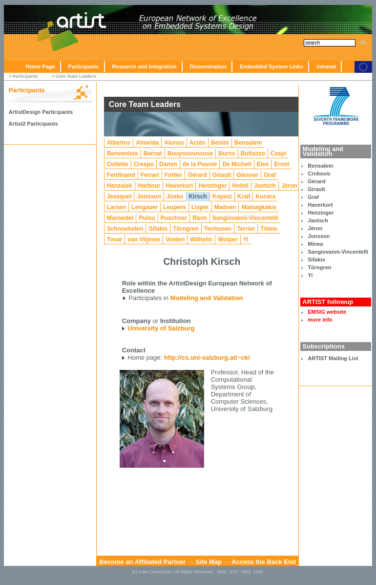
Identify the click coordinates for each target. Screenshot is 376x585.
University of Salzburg (160, 328)
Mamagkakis (258, 207)
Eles (263, 164)
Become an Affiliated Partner (142, 561)
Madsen (225, 207)
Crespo (144, 164)
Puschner (174, 218)
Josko (175, 196)
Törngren (319, 267)
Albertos (119, 142)
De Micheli (236, 164)
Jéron (315, 228)
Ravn (199, 218)
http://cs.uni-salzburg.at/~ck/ (207, 357)
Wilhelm (201, 239)
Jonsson (319, 236)
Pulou (147, 218)
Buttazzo (253, 153)
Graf (313, 197)
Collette (117, 164)
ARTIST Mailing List (333, 358)
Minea (315, 244)
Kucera (265, 196)
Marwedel (120, 218)
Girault (316, 189)
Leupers (174, 207)
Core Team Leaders (76, 76)
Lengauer (144, 207)
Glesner (247, 175)
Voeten (175, 239)
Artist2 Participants (33, 124)
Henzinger (321, 213)
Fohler (174, 175)
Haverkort (320, 205)
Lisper (200, 207)
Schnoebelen (125, 228)
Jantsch (318, 220)
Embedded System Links (271, 66)
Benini (220, 142)
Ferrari (150, 175)
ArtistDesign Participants (41, 112)
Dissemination (208, 66)
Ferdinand (121, 175)
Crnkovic (319, 173)
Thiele (268, 228)
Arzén (197, 142)
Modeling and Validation (206, 298)
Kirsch (197, 196)
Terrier (246, 228)
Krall (244, 196)
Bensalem (320, 166)
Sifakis (316, 259)
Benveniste (122, 153)
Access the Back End (263, 561)
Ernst (281, 164)
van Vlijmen (143, 239)
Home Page (40, 66)
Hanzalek (119, 185)
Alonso (174, 142)
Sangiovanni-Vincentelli (338, 252)
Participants (83, 66)
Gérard (316, 181)
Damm (168, 164)
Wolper (227, 239)
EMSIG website (327, 312)
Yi (310, 275)
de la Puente (200, 164)
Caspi (279, 153)
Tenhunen (217, 228)
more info (320, 320)
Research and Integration (144, 66)
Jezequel (119, 196)
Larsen (116, 207)
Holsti (240, 185)
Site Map (209, 561)
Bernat (153, 153)
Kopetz (222, 196)
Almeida (147, 142)
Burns (226, 153)
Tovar (115, 239)
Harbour (149, 185)
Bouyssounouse (190, 153)
